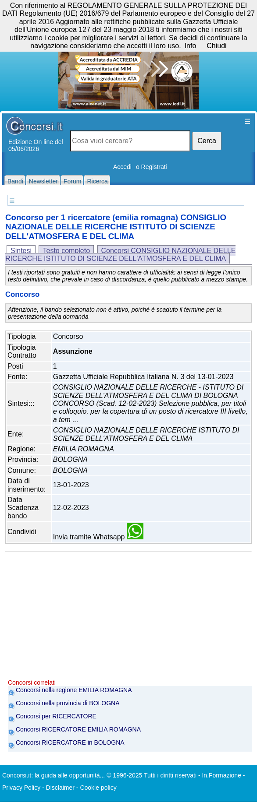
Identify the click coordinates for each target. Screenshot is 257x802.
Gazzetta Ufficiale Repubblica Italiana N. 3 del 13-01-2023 (143, 376)
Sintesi (21, 250)
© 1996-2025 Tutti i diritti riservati (151, 775)
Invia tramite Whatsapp (98, 537)
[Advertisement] (130, 617)
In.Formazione (221, 775)
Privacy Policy (21, 787)
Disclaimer (60, 787)
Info (190, 45)
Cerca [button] (206, 140)
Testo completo (66, 250)
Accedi (122, 166)
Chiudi (216, 45)
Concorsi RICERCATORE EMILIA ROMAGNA (78, 729)
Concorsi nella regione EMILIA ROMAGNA (74, 689)
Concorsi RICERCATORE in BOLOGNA (70, 742)
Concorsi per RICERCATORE (56, 716)
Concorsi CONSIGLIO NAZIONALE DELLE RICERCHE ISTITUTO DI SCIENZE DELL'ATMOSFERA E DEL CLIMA (120, 254)
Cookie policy (98, 787)
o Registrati (151, 166)
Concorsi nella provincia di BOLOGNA (68, 703)
